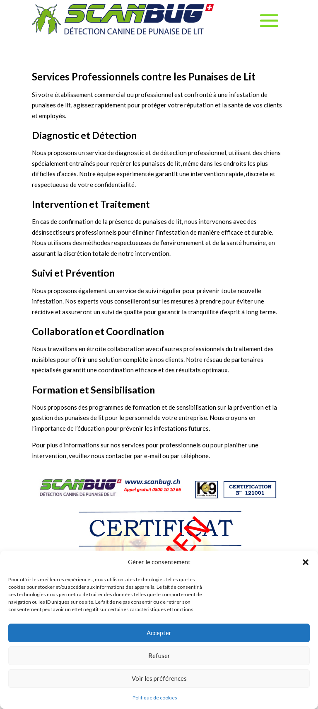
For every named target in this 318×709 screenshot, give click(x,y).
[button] (305, 562)
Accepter (159, 632)
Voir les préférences (159, 678)
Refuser (159, 655)
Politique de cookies (154, 697)
